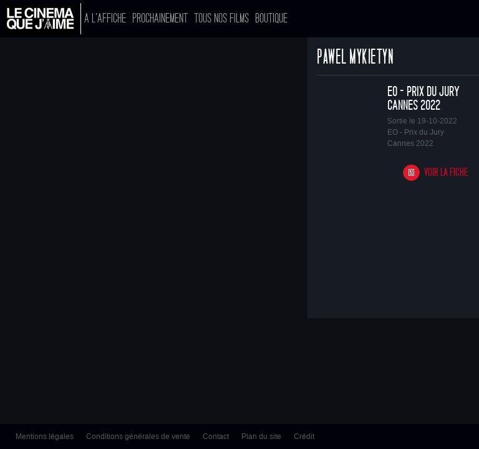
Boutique (271, 18)
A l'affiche (105, 18)
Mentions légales (45, 436)
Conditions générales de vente (138, 436)
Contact (216, 436)
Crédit (304, 436)
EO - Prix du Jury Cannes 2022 (423, 98)
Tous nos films (221, 18)
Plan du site (261, 436)
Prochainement (160, 18)
